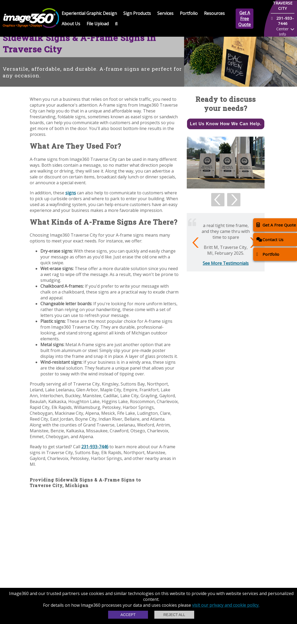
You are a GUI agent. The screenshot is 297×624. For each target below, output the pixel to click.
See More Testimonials (226, 263)
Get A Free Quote (244, 18)
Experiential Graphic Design (89, 13)
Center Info (282, 31)
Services (165, 13)
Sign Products (137, 13)
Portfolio (189, 13)
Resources (214, 13)
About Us (71, 24)
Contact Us (269, 239)
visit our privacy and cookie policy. (225, 605)
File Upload (98, 24)
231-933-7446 (94, 447)
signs (70, 193)
